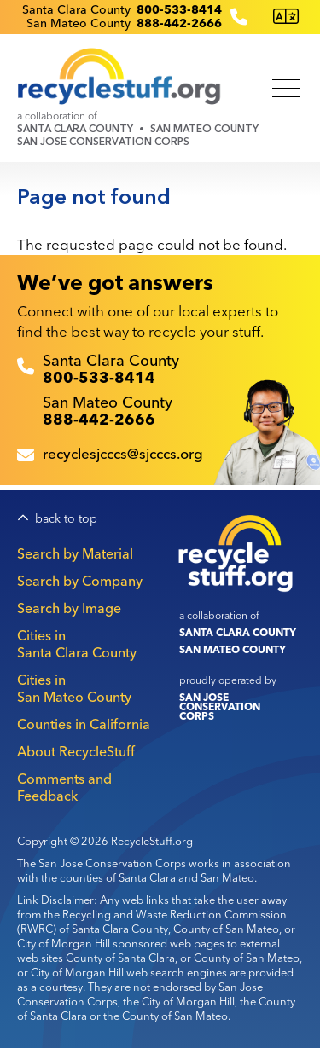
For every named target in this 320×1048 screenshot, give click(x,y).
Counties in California (83, 723)
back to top (66, 519)
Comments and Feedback (64, 787)
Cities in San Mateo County (74, 688)
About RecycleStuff (76, 751)
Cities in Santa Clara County (77, 644)
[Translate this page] (286, 16)
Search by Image (69, 608)
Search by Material (75, 553)
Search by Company (80, 580)
